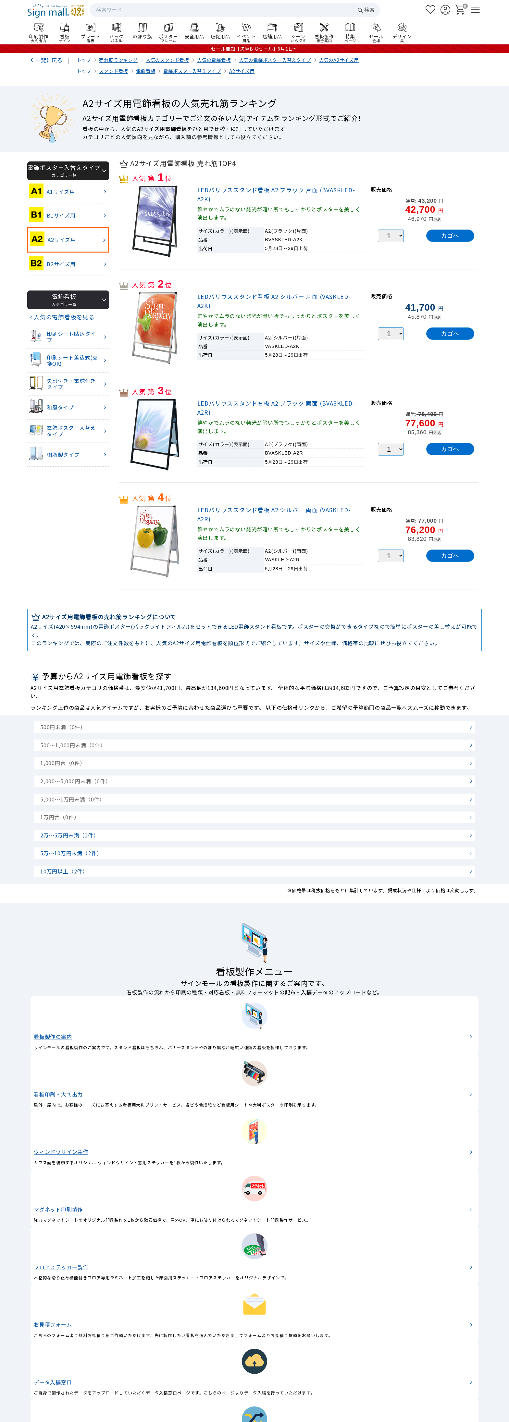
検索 (366, 10)
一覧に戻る (49, 60)
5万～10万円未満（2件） (71, 853)
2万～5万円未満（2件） (69, 835)
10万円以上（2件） (64, 871)
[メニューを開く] (475, 9)
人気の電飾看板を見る (64, 317)
